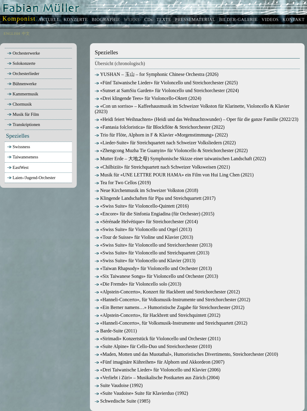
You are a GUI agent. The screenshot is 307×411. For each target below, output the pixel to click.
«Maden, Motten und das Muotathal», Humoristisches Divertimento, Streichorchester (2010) (186, 354)
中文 (26, 34)
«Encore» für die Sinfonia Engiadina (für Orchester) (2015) (154, 213)
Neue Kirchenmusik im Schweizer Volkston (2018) (146, 190)
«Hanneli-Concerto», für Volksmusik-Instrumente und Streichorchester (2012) (172, 299)
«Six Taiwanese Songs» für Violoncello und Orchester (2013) (156, 276)
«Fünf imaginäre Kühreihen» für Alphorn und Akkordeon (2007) (160, 361)
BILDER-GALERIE (238, 19)
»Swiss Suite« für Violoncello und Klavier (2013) (145, 260)
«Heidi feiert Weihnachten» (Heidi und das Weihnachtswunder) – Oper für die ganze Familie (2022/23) (196, 119)
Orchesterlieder (22, 73)
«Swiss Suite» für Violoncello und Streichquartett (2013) (152, 252)
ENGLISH (12, 34)
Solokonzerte (20, 63)
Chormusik (19, 104)
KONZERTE (76, 19)
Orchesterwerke (23, 53)
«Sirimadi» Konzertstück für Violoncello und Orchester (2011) (158, 338)
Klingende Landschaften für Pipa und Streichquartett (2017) (155, 198)
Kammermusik (22, 94)
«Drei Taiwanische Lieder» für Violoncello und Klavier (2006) (157, 369)
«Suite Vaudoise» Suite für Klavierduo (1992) (141, 393)
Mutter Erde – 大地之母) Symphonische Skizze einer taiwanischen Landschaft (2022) (180, 158)
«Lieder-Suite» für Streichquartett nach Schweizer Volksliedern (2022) (165, 142)
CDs (148, 19)
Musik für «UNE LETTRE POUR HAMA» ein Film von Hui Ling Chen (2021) (174, 174)
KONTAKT (294, 19)
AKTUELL (49, 19)
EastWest (20, 167)
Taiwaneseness (25, 156)
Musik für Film (22, 114)
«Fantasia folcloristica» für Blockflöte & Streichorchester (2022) (160, 127)
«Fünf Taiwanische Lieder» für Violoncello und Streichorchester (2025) (166, 82)
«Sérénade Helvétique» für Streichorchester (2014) (146, 221)
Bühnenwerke (21, 83)
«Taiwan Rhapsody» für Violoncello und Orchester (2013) (153, 268)
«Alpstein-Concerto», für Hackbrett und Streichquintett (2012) (157, 315)
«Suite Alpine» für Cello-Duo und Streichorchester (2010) (153, 346)
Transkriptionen (23, 124)
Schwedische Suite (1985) (122, 401)
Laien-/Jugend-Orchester (34, 177)
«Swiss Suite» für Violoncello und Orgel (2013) (143, 229)
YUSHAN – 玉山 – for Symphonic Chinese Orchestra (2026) (157, 74)
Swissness (21, 146)
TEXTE (163, 19)
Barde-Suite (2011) (116, 330)
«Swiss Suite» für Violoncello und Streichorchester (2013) (153, 245)
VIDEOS (270, 19)
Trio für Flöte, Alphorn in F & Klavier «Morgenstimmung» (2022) (161, 134)
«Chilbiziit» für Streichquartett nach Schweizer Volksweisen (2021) (162, 167)
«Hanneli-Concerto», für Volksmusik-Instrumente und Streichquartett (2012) (171, 323)
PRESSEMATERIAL (195, 19)
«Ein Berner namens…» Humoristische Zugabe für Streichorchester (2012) (169, 307)
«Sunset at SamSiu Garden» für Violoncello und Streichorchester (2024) (167, 90)
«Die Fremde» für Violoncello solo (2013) (138, 283)
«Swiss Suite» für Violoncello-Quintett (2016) (142, 205)
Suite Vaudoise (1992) (119, 385)
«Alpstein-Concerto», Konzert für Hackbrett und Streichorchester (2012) (167, 291)
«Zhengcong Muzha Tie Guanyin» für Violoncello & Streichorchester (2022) (171, 150)
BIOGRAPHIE (106, 19)
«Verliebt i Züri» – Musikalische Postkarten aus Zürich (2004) (157, 377)
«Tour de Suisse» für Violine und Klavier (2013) (144, 237)
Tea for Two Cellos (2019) (123, 182)
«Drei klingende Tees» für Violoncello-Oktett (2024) (148, 98)
